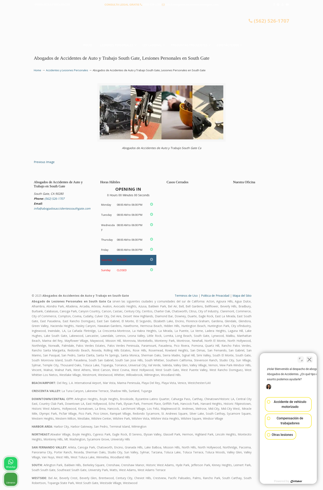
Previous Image (44, 162)
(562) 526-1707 (152, 4)
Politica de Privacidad (215, 296)
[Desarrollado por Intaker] (288, 481)
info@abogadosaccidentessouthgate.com (192, 4)
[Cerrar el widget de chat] (309, 358)
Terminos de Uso (186, 296)
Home (37, 70)
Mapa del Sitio (242, 296)
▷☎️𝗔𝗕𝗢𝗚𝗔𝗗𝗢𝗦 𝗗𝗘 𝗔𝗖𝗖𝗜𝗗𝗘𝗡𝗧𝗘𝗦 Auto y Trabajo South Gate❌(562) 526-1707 (161, 26)
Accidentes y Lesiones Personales (67, 70)
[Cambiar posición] (300, 358)
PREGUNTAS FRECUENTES (52, 4)
